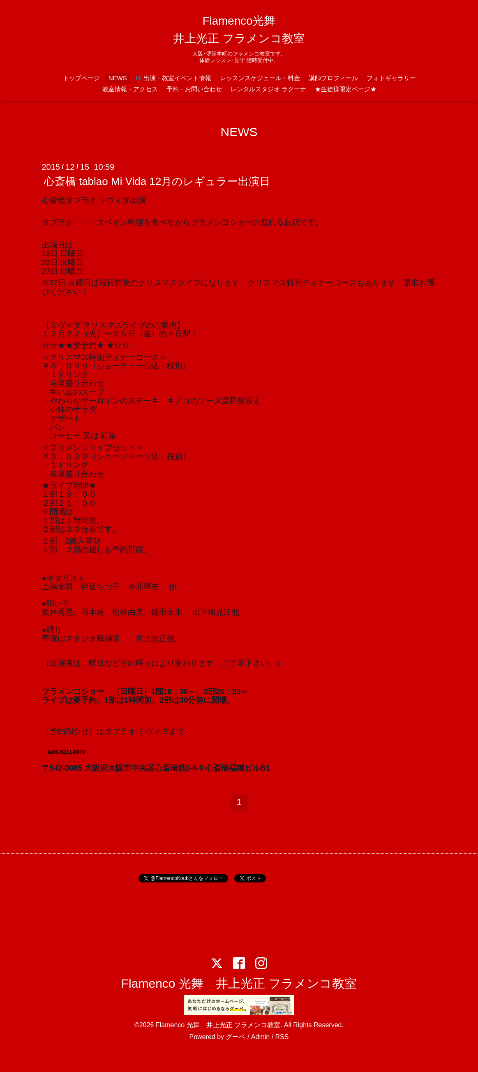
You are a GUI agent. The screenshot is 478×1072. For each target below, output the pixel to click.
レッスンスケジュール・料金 (260, 77)
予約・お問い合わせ (194, 89)
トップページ (81, 77)
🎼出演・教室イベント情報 (173, 77)
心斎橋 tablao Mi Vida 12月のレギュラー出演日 (157, 181)
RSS (282, 1036)
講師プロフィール (333, 77)
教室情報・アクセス (130, 89)
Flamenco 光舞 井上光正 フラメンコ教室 (239, 983)
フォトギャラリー (391, 77)
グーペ (235, 1036)
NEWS (118, 77)
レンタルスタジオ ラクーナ (268, 89)
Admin (260, 1036)
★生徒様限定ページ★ (345, 89)
